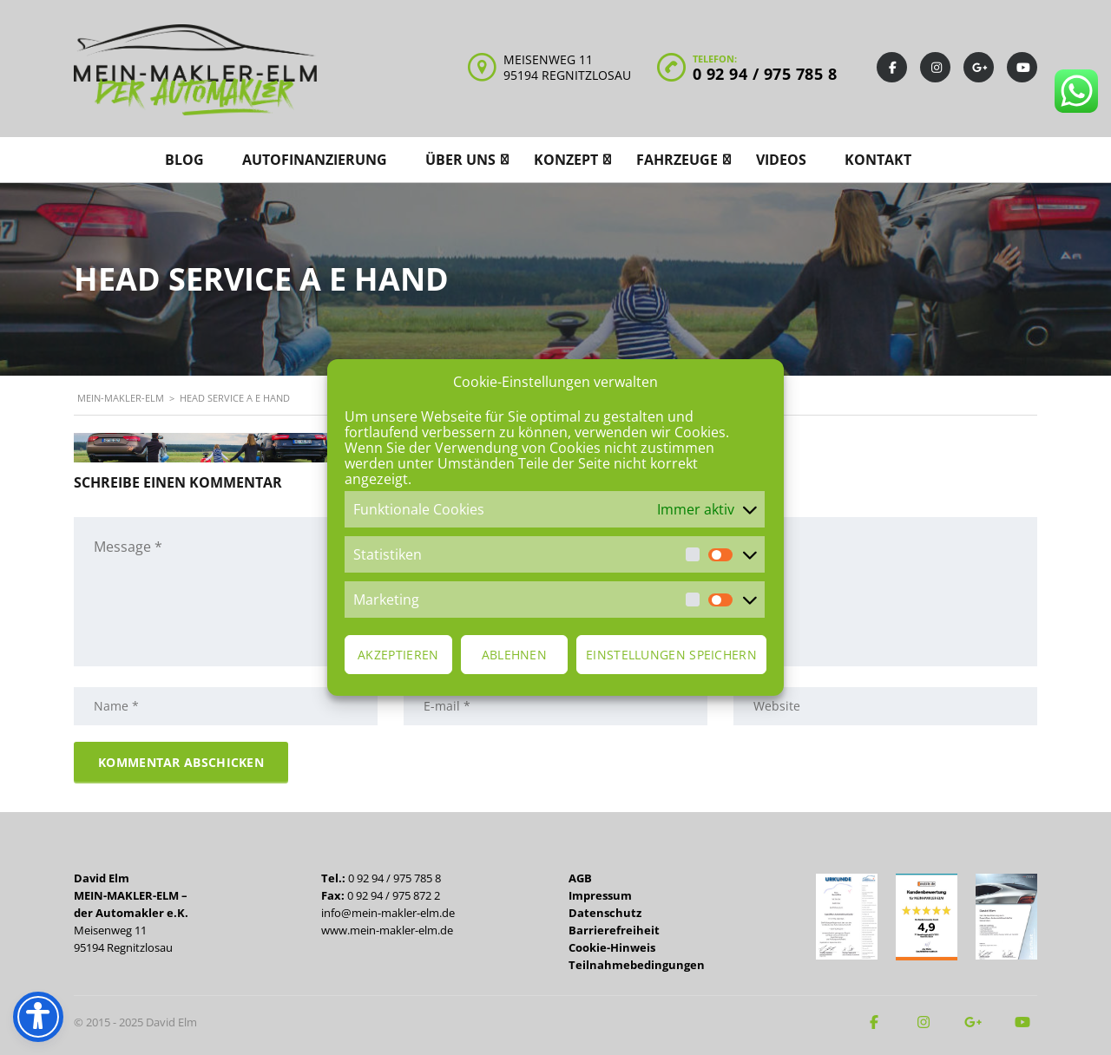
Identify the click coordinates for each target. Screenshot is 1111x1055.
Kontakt (878, 159)
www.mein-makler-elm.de (387, 930)
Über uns (460, 159)
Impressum (600, 895)
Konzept (566, 159)
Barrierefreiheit (614, 930)
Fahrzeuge (677, 159)
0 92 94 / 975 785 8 (765, 73)
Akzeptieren (398, 654)
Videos (781, 159)
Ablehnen (514, 654)
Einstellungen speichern (671, 654)
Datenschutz (605, 913)
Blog (184, 159)
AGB (580, 878)
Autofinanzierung (314, 159)
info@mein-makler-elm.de (388, 913)
